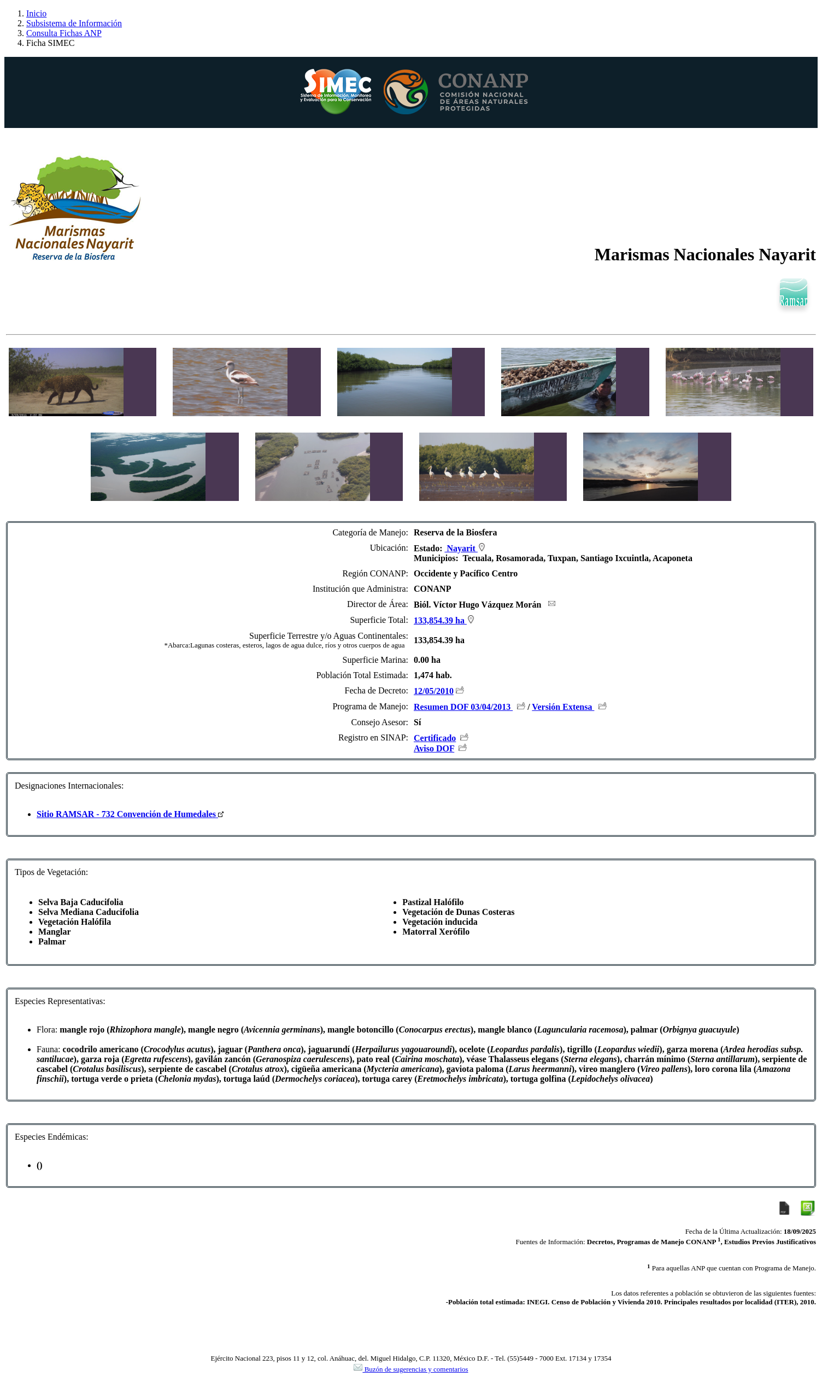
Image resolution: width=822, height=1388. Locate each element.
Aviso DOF (434, 748)
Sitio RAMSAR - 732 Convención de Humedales (130, 814)
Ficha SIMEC (50, 43)
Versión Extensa (563, 707)
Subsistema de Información (74, 23)
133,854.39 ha (444, 620)
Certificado (435, 738)
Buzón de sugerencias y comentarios (411, 1369)
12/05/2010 (434, 691)
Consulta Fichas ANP (64, 33)
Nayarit (464, 548)
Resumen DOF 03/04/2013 (463, 707)
